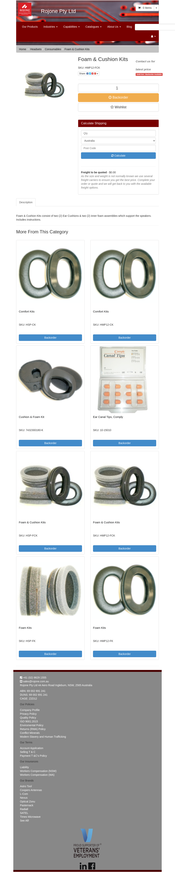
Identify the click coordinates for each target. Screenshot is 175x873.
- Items (145, 7)
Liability (24, 767)
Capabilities (71, 26)
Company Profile (30, 710)
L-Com (24, 793)
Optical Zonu (27, 801)
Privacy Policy (28, 713)
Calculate (118, 155)
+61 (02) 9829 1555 (33, 677)
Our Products (30, 26)
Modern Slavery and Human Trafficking (43, 736)
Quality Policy (28, 717)
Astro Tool (26, 786)
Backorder (118, 97)
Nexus (24, 797)
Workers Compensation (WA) (37, 774)
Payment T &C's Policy (33, 755)
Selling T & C (27, 751)
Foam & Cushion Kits (77, 49)
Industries (50, 26)
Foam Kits (25, 627)
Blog (129, 26)
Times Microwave (30, 816)
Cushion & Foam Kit (31, 416)
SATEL (24, 812)
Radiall (24, 809)
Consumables (53, 49)
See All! (24, 820)
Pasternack (26, 805)
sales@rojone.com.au (34, 681)
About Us (114, 26)
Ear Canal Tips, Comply (108, 416)
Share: (88, 73)
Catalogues (93, 26)
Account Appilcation (31, 748)
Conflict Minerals (30, 732)
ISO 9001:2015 (29, 721)
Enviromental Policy (31, 725)
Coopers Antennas (31, 790)
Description (26, 202)
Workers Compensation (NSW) (38, 771)
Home (22, 49)
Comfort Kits (27, 311)
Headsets (35, 49)
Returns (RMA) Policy (33, 729)
